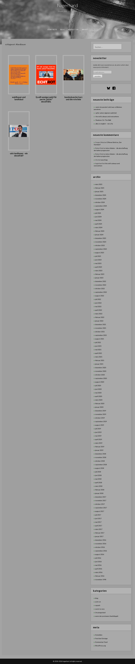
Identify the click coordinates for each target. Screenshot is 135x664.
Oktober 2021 (100, 332)
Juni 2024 (98, 217)
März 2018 (98, 486)
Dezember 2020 (100, 367)
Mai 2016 (98, 565)
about (85, 29)
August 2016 (99, 554)
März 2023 (98, 270)
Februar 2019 (99, 447)
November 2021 (100, 328)
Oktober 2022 (100, 288)
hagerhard (67, 5)
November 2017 (100, 500)
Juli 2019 (98, 429)
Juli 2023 (98, 256)
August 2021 (99, 339)
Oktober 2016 (100, 547)
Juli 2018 (98, 472)
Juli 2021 (98, 342)
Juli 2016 (98, 558)
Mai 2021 (98, 350)
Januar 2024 (99, 235)
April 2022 (98, 310)
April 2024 (98, 224)
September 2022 (101, 292)
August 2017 (99, 511)
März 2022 (98, 314)
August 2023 (99, 253)
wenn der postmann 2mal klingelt (106, 616)
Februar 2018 (99, 490)
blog (62, 29)
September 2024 (101, 206)
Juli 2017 (98, 515)
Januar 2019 (99, 450)
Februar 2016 (99, 576)
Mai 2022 (98, 306)
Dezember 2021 (100, 324)
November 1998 (100, 579)
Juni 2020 (98, 389)
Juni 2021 (98, 346)
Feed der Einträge (101, 638)
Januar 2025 (99, 191)
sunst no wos (100, 609)
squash (97, 605)
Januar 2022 (99, 321)
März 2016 (98, 572)
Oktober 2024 (100, 202)
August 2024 (99, 209)
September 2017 (101, 508)
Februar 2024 (99, 231)
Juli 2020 (98, 385)
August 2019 (99, 425)
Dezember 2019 (100, 411)
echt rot (98, 602)
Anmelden (98, 635)
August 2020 (99, 382)
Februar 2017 (99, 533)
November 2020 (100, 371)
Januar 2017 (99, 536)
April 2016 (98, 569)
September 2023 (101, 249)
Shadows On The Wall (103, 120)
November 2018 (100, 457)
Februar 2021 (99, 360)
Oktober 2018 (100, 461)
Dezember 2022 (100, 281)
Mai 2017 (98, 522)
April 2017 (98, 526)
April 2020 (98, 396)
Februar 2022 (99, 317)
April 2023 (98, 267)
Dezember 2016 (100, 540)
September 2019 (101, 421)
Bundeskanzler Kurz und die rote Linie (73, 98)
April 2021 (98, 353)
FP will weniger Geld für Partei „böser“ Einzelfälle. (46, 99)
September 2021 (101, 335)
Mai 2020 (98, 393)
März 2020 (98, 400)
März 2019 (98, 443)
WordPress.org (100, 646)
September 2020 (101, 378)
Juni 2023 (98, 260)
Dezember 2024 (100, 195)
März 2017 (98, 529)
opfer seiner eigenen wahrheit (106, 113)
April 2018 (98, 482)
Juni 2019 (98, 432)
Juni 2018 (98, 475)
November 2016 (100, 544)
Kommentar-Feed (101, 642)
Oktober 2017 (100, 504)
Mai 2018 (98, 479)
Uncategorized (100, 612)
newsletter (73, 29)
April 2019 (98, 439)
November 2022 (100, 285)
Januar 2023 (99, 278)
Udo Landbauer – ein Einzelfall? (19, 154)
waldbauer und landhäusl (19, 98)
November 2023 (100, 242)
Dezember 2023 (100, 238)
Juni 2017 (98, 518)
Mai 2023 (98, 263)
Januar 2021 (99, 364)
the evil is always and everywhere (107, 116)
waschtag (104, 160)
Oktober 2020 (100, 375)
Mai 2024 (98, 220)
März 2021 (98, 357)
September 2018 (101, 464)
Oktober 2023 (100, 245)
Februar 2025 (99, 188)
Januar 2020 (99, 407)
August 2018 (99, 468)
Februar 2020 (99, 403)
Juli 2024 (98, 213)
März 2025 (98, 184)
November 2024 (100, 199)
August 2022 (99, 296)
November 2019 (100, 414)
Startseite (52, 29)
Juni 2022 (98, 303)
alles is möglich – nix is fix (104, 124)
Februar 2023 (99, 274)
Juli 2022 (98, 299)
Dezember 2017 (100, 497)
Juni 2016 (98, 562)
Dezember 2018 (100, 454)
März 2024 (98, 227)
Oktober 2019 (100, 418)
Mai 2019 (98, 436)
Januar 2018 (99, 493)
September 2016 (101, 551)
